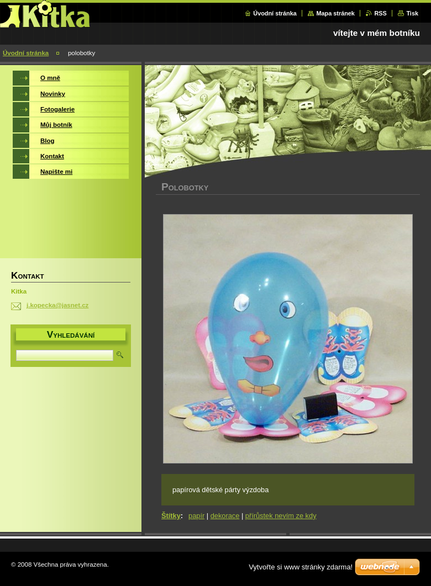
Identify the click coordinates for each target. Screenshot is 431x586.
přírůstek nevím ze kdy (281, 516)
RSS (380, 13)
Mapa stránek (335, 13)
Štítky (171, 516)
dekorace (225, 516)
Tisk (412, 13)
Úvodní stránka (275, 13)
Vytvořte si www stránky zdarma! (301, 567)
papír (196, 516)
